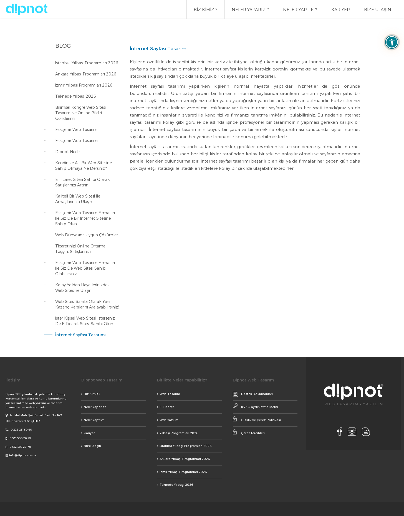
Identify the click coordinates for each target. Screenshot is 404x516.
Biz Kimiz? (90, 394)
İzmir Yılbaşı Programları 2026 (83, 85)
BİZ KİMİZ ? (206, 9)
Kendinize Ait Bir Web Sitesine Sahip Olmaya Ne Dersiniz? (83, 165)
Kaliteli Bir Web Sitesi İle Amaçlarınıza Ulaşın (77, 199)
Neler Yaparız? (93, 407)
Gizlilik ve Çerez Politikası (257, 419)
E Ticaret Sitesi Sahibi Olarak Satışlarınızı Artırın (82, 182)
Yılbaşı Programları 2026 (177, 433)
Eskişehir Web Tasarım (76, 129)
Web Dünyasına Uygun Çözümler (86, 234)
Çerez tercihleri (249, 432)
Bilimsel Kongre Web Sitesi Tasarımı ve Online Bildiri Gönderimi (80, 113)
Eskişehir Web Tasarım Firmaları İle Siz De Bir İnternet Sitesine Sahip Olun (85, 218)
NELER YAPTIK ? (300, 9)
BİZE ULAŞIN (377, 9)
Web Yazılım (167, 420)
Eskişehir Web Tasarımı (76, 140)
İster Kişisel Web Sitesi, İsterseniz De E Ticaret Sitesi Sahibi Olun (85, 321)
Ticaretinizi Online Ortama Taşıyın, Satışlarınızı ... (80, 249)
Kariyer (88, 433)
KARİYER (340, 9)
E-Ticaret (165, 407)
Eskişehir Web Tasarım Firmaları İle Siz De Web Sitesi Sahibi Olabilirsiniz (85, 268)
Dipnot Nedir (67, 151)
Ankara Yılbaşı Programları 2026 (85, 74)
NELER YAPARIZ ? (250, 9)
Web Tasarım (168, 394)
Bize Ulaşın (91, 445)
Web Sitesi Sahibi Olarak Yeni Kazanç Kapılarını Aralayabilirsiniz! (87, 304)
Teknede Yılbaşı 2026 (75, 96)
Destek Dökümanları (253, 394)
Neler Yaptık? (92, 420)
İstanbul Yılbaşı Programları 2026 (86, 62)
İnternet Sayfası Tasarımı (80, 334)
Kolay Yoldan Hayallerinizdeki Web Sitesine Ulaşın (82, 287)
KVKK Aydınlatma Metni (255, 406)
